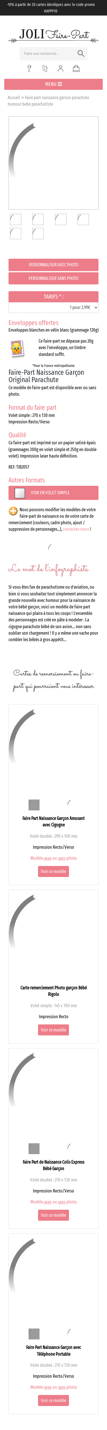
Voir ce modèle (53, 871)
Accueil (14, 97)
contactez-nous (76, 529)
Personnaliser (53, 264)
